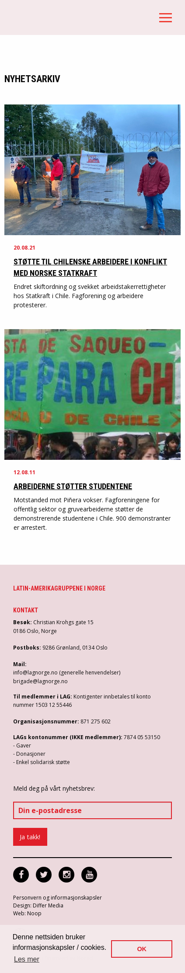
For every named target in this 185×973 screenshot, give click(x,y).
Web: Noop (27, 913)
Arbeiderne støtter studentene (73, 486)
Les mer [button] (26, 959)
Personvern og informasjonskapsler (57, 897)
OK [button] (142, 948)
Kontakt (25, 610)
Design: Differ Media (38, 905)
